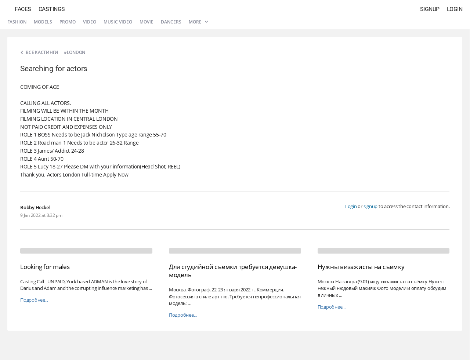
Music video (118, 22)
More (198, 22)
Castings (52, 9)
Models (43, 22)
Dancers (171, 22)
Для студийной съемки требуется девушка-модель (233, 270)
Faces (23, 9)
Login (455, 9)
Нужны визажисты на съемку (361, 266)
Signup (430, 9)
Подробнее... (34, 300)
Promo (67, 22)
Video (89, 22)
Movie (146, 22)
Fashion (16, 22)
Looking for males (45, 266)
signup (371, 206)
